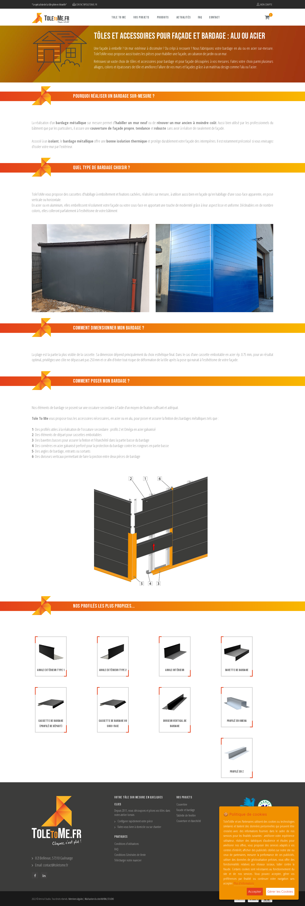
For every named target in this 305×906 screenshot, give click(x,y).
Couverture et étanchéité (188, 821)
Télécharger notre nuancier (127, 860)
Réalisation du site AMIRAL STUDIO (99, 899)
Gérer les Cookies (280, 892)
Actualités (183, 17)
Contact (214, 17)
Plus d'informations (244, 883)
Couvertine (181, 804)
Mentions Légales (75, 899)
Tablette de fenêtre (186, 815)
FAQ (200, 17)
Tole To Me (118, 17)
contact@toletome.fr (86, 4)
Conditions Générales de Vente (130, 855)
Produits (163, 17)
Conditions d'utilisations (126, 844)
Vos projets (141, 17)
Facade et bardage (185, 810)
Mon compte (264, 4)
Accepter (254, 892)
